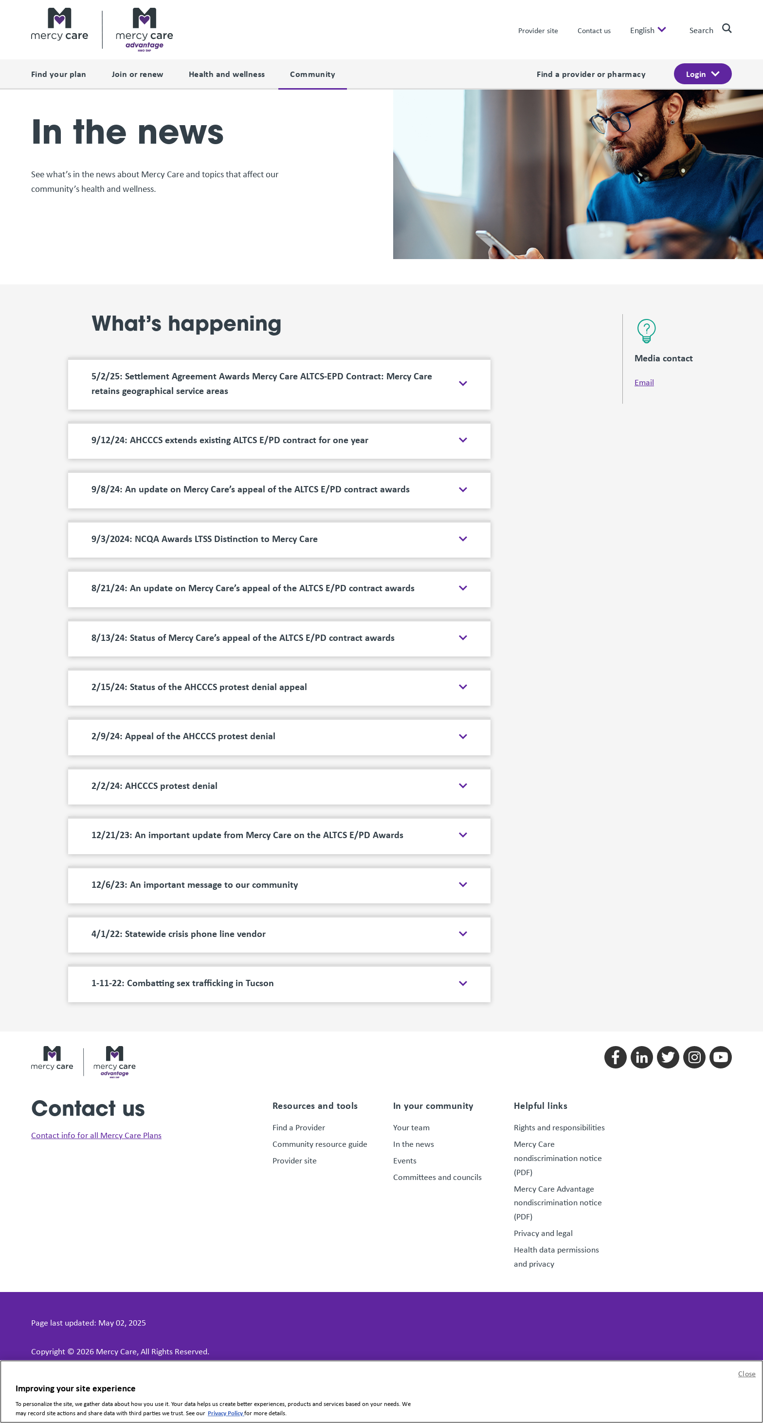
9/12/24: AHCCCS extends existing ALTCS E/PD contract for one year (229, 350)
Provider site (538, 30)
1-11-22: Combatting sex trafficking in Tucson (182, 893)
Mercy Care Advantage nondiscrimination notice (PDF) (558, 1113)
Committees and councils (437, 1087)
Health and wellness (227, 73)
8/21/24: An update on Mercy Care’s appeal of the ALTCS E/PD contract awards (253, 498)
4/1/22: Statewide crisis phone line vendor (179, 844)
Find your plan (59, 73)
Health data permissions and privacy (556, 1167)
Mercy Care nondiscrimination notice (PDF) (558, 1068)
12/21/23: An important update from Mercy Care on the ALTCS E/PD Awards (247, 745)
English (642, 30)
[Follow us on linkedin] (642, 967)
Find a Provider (298, 1038)
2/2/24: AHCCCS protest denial (154, 696)
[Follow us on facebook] (615, 967)
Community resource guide (319, 1054)
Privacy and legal (543, 1143)
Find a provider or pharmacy (591, 73)
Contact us (594, 30)
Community (312, 73)
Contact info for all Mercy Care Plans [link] (96, 1045)
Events (405, 1070)
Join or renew (138, 73)
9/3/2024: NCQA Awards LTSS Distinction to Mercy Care (204, 449)
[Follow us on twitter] (668, 967)
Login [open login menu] (696, 73)
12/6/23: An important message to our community (194, 794)
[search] (723, 28)
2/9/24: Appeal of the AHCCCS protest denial (183, 646)
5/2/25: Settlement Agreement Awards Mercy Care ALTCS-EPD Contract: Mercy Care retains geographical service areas (261, 294)
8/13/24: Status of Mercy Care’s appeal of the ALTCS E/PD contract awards (243, 548)
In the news (413, 1054)
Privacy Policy (226, 1412)
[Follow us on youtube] (720, 967)
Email (644, 292)
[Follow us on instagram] (694, 967)
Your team (411, 1038)
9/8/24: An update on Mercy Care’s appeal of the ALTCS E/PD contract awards (250, 399)
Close (747, 1373)
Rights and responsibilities (560, 1038)
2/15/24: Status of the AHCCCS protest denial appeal (199, 597)
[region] (381, 1391)
